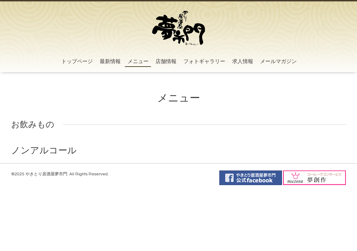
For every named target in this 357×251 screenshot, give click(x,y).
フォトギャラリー (204, 61)
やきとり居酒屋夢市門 (46, 174)
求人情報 (242, 61)
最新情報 (110, 61)
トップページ (77, 61)
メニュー (138, 61)
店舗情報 (165, 61)
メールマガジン (278, 61)
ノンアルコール (44, 150)
